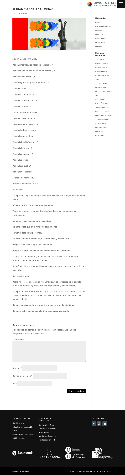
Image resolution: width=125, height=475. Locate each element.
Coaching (99, 22)
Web (14, 383)
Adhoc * (110, 471)
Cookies (15, 471)
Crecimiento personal (103, 26)
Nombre (17, 368)
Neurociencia (100, 38)
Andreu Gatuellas (21, 14)
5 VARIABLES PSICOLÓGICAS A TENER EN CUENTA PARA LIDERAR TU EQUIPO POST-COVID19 (103, 107)
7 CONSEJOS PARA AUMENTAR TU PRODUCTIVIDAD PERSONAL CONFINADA (102, 127)
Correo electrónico (22, 375)
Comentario (18, 339)
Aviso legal (24, 471)
